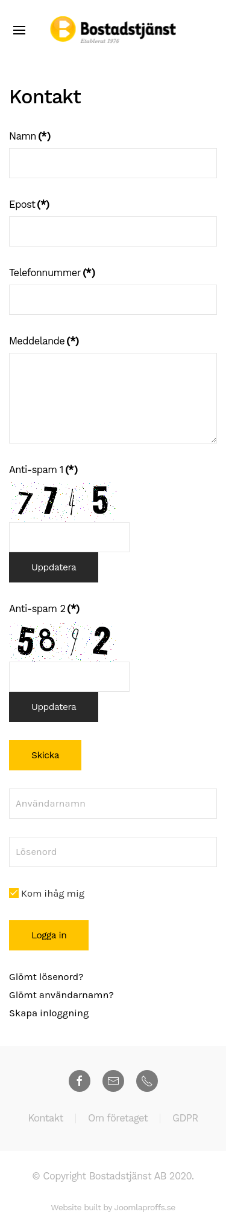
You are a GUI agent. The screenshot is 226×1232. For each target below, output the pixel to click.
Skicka (45, 755)
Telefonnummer (52, 273)
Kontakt (45, 1119)
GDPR (185, 1119)
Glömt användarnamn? (61, 995)
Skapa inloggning (49, 1013)
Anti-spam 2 (44, 608)
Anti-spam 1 (43, 470)
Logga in (48, 935)
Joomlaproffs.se (144, 1207)
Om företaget (118, 1119)
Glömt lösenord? (46, 976)
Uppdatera (53, 567)
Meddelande (43, 341)
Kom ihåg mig (46, 893)
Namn (29, 136)
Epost (29, 204)
